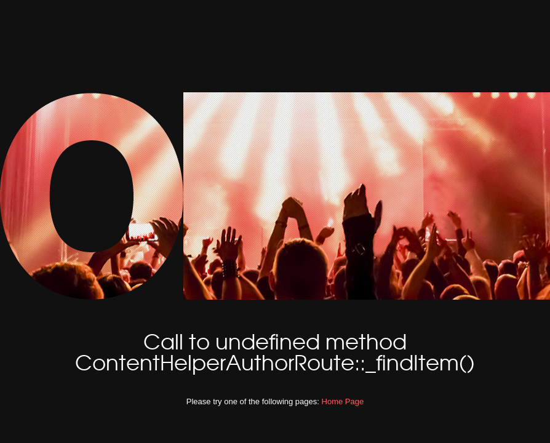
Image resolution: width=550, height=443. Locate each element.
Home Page (343, 401)
